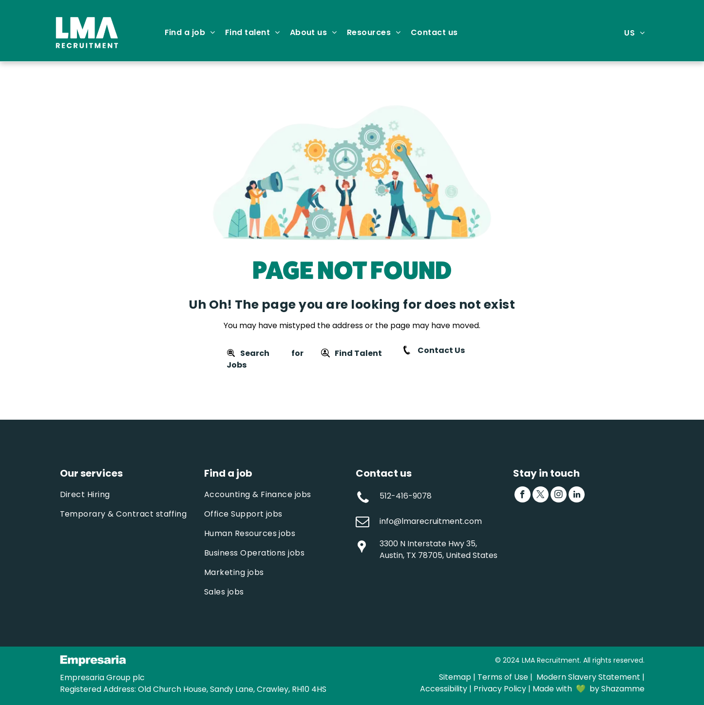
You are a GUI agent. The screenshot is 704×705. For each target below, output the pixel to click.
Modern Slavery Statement (588, 677)
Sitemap (455, 677)
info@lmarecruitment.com (431, 521)
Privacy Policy (500, 688)
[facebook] (522, 495)
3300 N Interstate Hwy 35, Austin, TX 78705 (428, 549)
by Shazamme (617, 688)
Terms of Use (502, 677)
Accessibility (443, 688)
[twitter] (541, 495)
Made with (552, 688)
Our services (91, 473)
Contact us (384, 473)
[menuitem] (190, 32)
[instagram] (559, 495)
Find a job (228, 473)
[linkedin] (577, 495)
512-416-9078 (406, 495)
